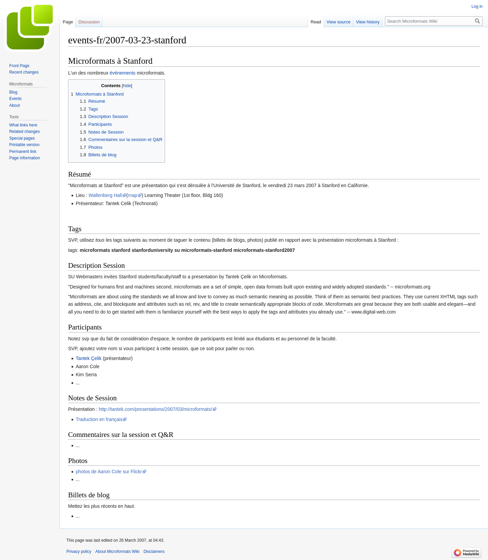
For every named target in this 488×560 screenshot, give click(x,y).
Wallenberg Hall (105, 195)
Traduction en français (99, 419)
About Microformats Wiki (117, 551)
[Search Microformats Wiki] (434, 21)
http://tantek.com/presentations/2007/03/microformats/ (155, 409)
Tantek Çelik (88, 358)
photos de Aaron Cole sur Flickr (109, 471)
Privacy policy (78, 551)
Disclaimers (153, 551)
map (132, 195)
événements (123, 73)
